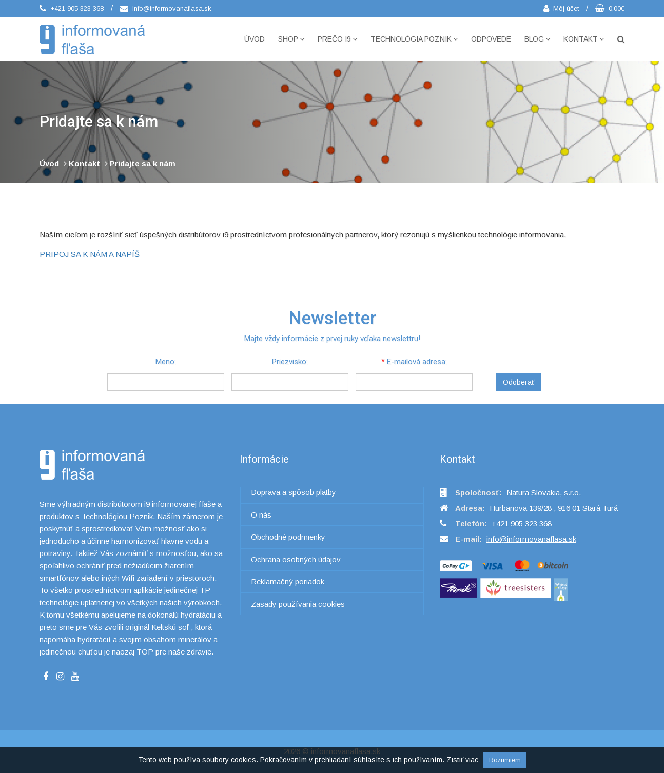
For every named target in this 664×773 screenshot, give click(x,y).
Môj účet (561, 8)
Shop (291, 39)
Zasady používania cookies (298, 604)
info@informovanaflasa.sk (165, 8)
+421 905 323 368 (72, 8)
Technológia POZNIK (414, 39)
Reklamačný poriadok (287, 581)
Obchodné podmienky (288, 536)
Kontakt (583, 39)
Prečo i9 (337, 39)
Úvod (254, 39)
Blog (537, 39)
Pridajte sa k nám (142, 163)
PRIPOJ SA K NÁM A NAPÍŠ (90, 254)
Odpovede (491, 39)
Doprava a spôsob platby (293, 492)
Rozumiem (505, 760)
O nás (261, 514)
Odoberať (518, 382)
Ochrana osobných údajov (296, 559)
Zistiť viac (462, 760)
